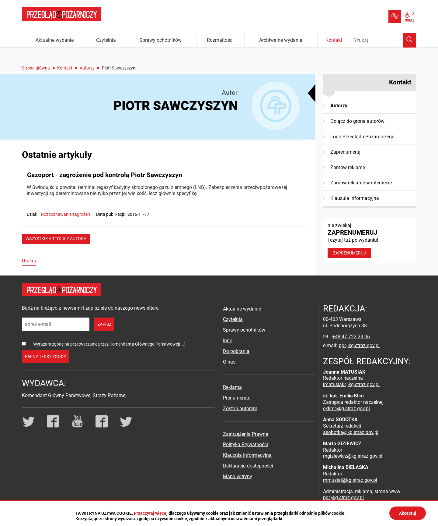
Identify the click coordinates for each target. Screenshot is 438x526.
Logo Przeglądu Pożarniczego (362, 137)
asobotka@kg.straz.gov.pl (350, 432)
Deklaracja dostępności (248, 466)
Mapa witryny (237, 476)
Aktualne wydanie (242, 309)
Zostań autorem (240, 408)
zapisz (104, 324)
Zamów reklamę (347, 167)
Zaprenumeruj (345, 152)
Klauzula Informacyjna (354, 198)
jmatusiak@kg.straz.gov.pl (351, 384)
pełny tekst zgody (45, 356)
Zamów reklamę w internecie (361, 183)
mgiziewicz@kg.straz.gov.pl (352, 456)
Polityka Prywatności (245, 444)
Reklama (232, 387)
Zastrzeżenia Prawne (245, 434)
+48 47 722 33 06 (351, 336)
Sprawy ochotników (244, 330)
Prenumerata (237, 398)
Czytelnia (233, 319)
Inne (227, 340)
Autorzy (87, 68)
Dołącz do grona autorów (357, 121)
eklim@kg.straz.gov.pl (346, 408)
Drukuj (29, 261)
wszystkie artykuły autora (56, 238)
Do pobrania (236, 351)
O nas (229, 362)
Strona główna (36, 68)
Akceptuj (407, 513)
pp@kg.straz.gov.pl (359, 345)
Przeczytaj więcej (151, 513)
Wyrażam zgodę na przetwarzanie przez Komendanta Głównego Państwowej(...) (109, 344)
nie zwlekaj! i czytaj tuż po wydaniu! (370, 240)
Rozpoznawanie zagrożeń (65, 214)
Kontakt (64, 68)
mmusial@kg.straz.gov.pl (350, 480)
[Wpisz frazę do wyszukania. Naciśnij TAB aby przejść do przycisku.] (383, 40)
